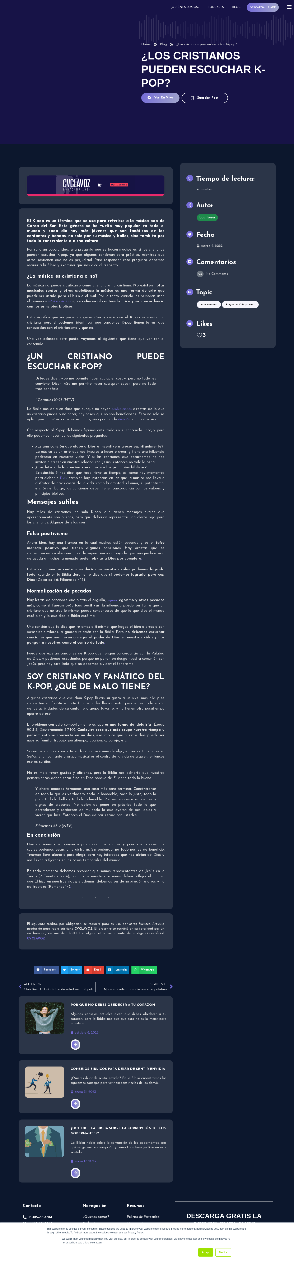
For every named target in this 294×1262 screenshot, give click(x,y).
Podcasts (215, 7)
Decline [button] (223, 1252)
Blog (236, 7)
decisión (124, 373)
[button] (46, 923)
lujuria (112, 553)
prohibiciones (122, 362)
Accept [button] (206, 1252)
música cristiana (60, 254)
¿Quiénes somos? (184, 7)
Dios (63, 431)
